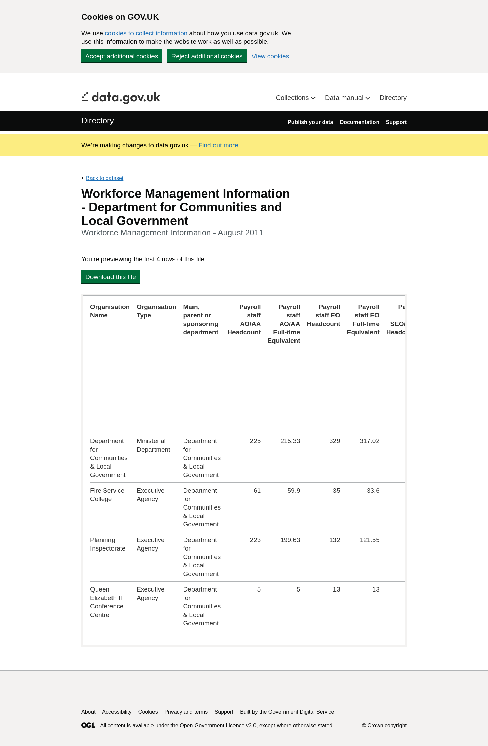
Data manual (345, 97)
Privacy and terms (186, 712)
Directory (393, 97)
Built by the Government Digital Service (287, 712)
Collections (293, 97)
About (88, 712)
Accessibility (116, 712)
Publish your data (310, 122)
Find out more (218, 145)
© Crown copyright (384, 725)
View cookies (270, 56)
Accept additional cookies (121, 56)
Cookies (148, 712)
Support (396, 122)
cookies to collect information (146, 33)
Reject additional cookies (206, 56)
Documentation (359, 122)
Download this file (110, 277)
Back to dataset (104, 178)
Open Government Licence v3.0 (218, 725)
